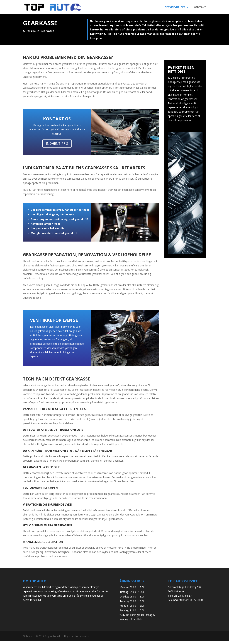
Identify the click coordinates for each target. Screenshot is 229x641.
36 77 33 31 (196, 600)
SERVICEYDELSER (175, 7)
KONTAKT (200, 7)
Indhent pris (57, 143)
